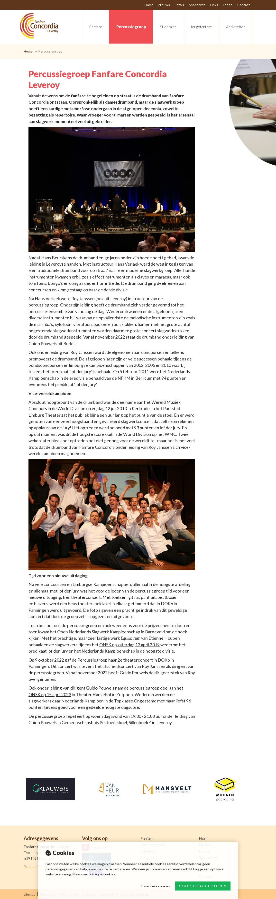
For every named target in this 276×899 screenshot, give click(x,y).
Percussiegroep (50, 51)
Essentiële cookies (155, 886)
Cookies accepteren (203, 886)
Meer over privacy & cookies (94, 874)
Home (28, 51)
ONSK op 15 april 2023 (49, 694)
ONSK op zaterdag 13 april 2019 (129, 644)
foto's (95, 610)
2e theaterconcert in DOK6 (144, 660)
